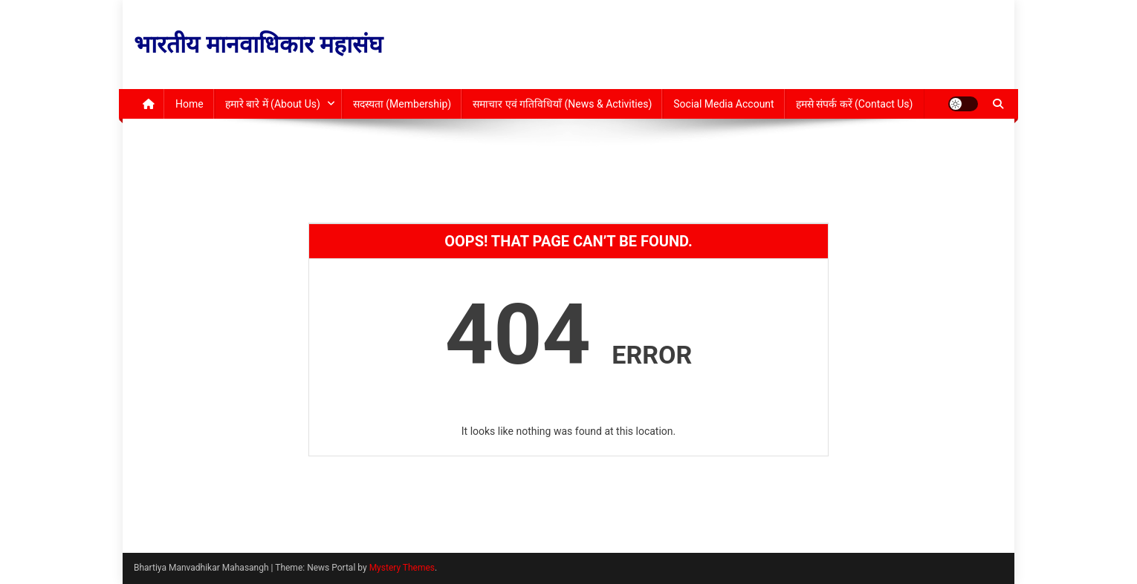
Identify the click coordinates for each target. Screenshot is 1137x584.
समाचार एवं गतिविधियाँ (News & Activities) (562, 104)
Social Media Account (723, 104)
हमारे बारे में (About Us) (272, 104)
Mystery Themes (402, 567)
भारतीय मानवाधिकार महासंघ (258, 44)
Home (189, 104)
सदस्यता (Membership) (402, 104)
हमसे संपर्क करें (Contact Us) (854, 104)
